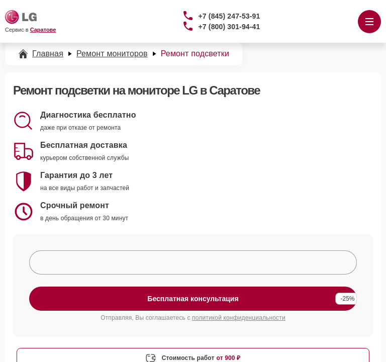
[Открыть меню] (369, 21)
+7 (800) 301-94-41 (229, 27)
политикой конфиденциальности (238, 317)
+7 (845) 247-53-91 (229, 16)
